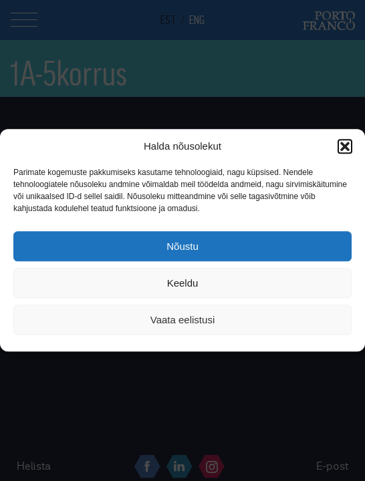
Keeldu (183, 283)
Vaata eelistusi (182, 319)
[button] (345, 146)
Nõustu (182, 246)
